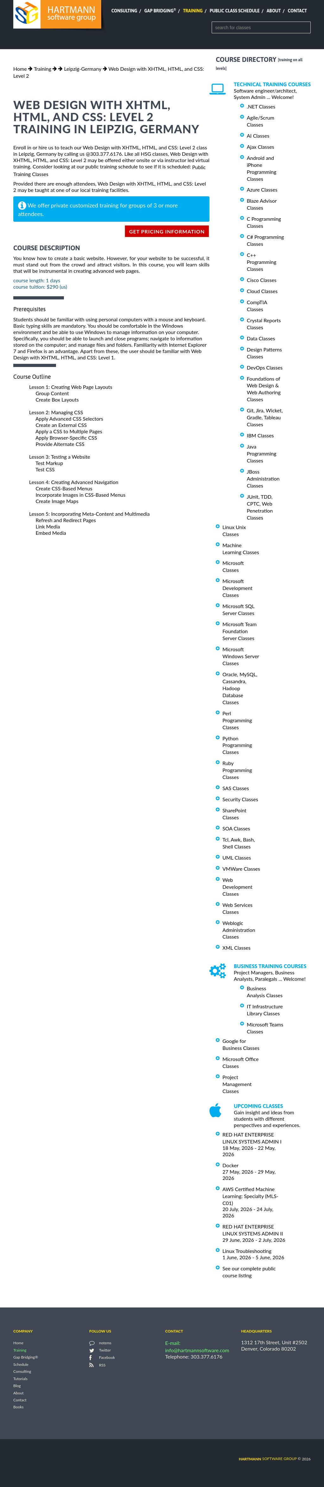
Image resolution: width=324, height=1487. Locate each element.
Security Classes (240, 799)
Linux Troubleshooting (246, 1251)
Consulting (124, 10)
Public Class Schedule (235, 10)
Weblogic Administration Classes (238, 930)
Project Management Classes (237, 1084)
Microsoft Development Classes (237, 588)
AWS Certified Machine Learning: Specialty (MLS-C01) (250, 1196)
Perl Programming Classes (237, 720)
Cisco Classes (262, 280)
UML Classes (236, 858)
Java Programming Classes (261, 453)
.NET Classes (261, 106)
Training (192, 10)
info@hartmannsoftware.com (197, 1350)
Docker (230, 1165)
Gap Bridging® (25, 1357)
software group (268, 1458)
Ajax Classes (260, 147)
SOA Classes (236, 828)
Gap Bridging (160, 10)
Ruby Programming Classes (237, 770)
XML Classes (236, 948)
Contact (297, 10)
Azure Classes (262, 190)
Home (20, 69)
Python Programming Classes (237, 745)
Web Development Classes (237, 887)
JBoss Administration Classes (263, 478)
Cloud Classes (262, 291)
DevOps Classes (265, 367)
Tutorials (20, 1378)
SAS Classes (235, 788)
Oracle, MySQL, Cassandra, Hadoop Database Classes (239, 688)
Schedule (20, 1364)
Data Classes (261, 338)
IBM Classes (260, 435)
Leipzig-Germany (82, 69)
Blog (17, 1386)
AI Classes (258, 136)
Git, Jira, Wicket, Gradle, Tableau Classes (265, 417)
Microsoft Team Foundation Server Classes (239, 631)
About (274, 10)
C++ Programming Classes (261, 262)
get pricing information (167, 231)
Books (18, 1407)
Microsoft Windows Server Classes (240, 656)
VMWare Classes (241, 869)
